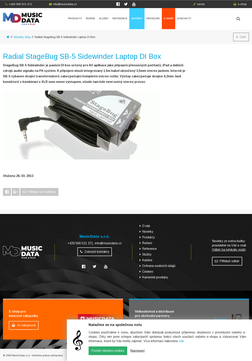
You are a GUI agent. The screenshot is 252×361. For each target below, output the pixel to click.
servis (199, 4)
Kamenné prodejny (155, 277)
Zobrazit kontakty (94, 251)
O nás (146, 226)
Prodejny (153, 18)
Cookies (147, 271)
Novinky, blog (22, 37)
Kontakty (184, 18)
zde (181, 344)
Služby (103, 18)
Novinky (137, 18)
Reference (119, 18)
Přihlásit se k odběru (39, 191)
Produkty (75, 18)
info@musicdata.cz (63, 4)
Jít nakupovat (24, 325)
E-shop (168, 18)
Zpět (241, 37)
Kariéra (147, 260)
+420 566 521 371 (18, 4)
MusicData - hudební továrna (22, 19)
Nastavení (137, 353)
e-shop (240, 4)
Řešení (90, 18)
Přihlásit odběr (227, 261)
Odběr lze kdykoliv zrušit (229, 249)
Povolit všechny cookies (107, 353)
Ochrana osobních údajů (158, 266)
